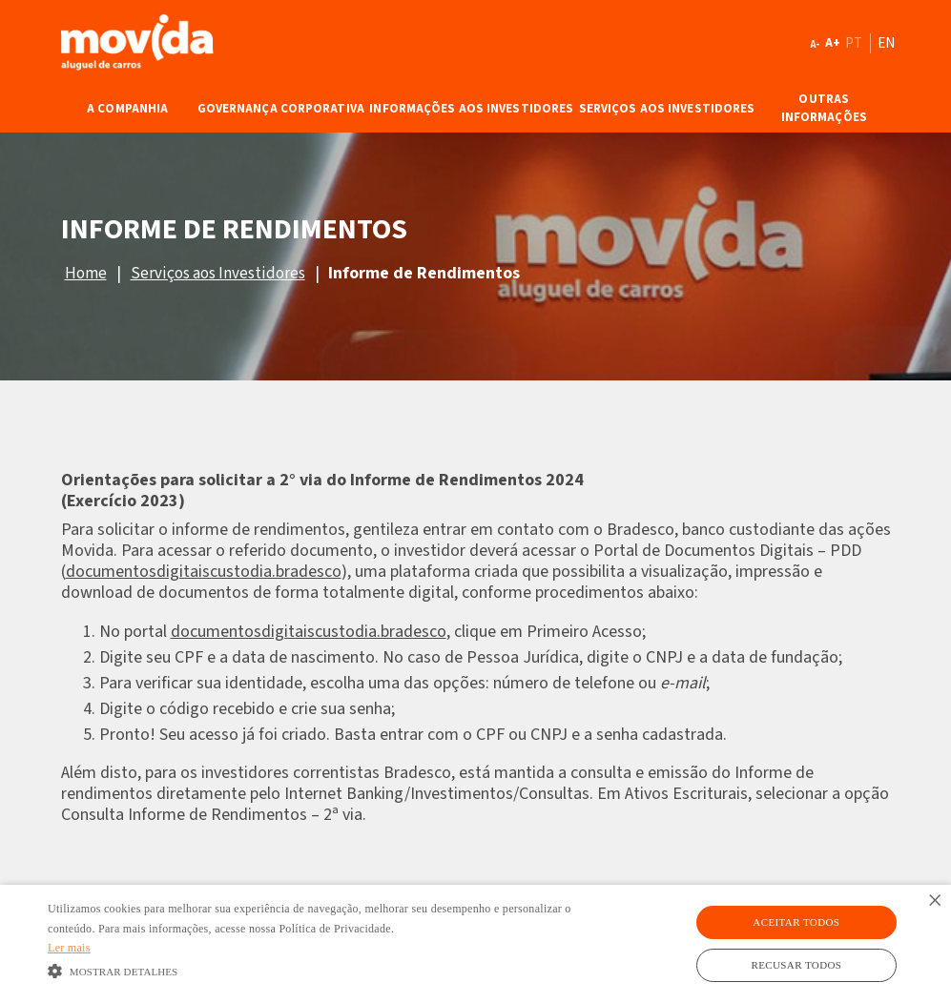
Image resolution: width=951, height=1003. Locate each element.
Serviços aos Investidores (667, 108)
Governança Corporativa (280, 108)
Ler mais (69, 947)
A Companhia (127, 108)
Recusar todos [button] (796, 965)
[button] (326, 970)
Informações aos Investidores (471, 108)
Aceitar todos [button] (796, 922)
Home (86, 273)
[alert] (475, 944)
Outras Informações (824, 109)
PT (854, 43)
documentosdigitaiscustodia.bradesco (203, 571)
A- (815, 44)
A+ (832, 42)
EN (887, 43)
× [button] (934, 901)
